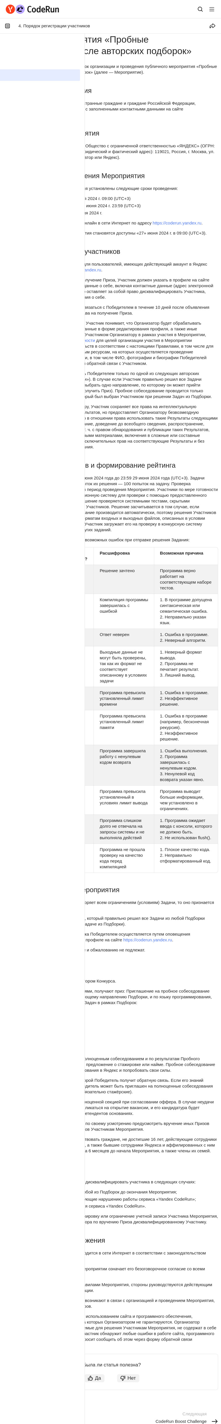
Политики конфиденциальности (63, 340)
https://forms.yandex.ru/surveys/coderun (44, 1345)
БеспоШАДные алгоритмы (41, 1041)
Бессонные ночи (31, 1034)
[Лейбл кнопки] (211, 9)
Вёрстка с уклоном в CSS (40, 1048)
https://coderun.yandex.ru (30, 114)
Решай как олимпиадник (39, 1027)
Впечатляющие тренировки (42, 1019)
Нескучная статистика (37, 1012)
